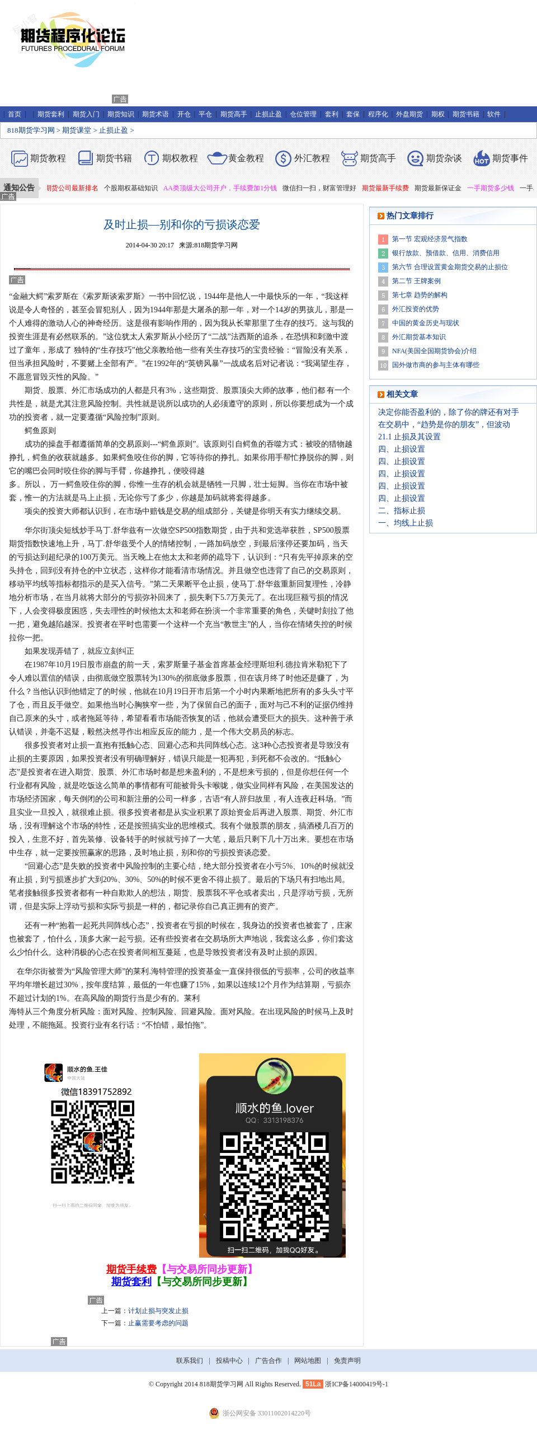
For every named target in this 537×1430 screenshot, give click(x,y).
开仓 (184, 114)
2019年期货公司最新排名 (64, 188)
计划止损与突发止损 (158, 1311)
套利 (331, 114)
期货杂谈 (444, 158)
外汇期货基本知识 (419, 337)
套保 (353, 114)
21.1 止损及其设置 (409, 437)
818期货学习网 (31, 130)
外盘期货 (409, 114)
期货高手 (233, 114)
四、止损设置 (401, 449)
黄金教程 (246, 158)
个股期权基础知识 (134, 188)
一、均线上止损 (405, 523)
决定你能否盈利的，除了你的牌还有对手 (448, 412)
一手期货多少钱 (493, 188)
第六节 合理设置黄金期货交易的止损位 (450, 267)
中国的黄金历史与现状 (425, 323)
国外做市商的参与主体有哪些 (435, 365)
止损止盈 (268, 114)
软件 (494, 114)
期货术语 (155, 114)
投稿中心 (229, 1361)
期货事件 (510, 158)
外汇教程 (312, 158)
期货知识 (120, 114)
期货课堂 (76, 130)
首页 (14, 114)
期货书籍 (466, 114)
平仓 (205, 114)
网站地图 (307, 1361)
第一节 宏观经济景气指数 (430, 239)
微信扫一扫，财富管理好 (322, 188)
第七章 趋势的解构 (419, 295)
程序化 (378, 114)
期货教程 (48, 158)
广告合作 (268, 1361)
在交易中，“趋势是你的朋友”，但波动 (444, 424)
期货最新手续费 (388, 188)
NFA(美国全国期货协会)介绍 (434, 351)
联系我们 (189, 1361)
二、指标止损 (401, 511)
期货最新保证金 (440, 188)
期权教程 (180, 158)
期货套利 (50, 114)
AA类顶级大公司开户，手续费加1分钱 (223, 188)
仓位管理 (303, 114)
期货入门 (86, 114)
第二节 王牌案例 (416, 281)
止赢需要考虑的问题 (158, 1323)
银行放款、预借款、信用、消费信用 (446, 253)
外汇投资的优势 (415, 309)
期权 (438, 114)
